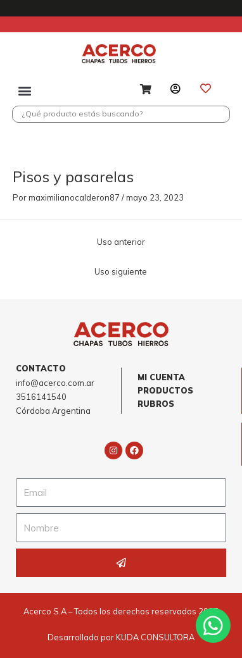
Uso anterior (121, 242)
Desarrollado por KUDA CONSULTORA (121, 637)
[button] (25, 90)
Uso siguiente (120, 271)
